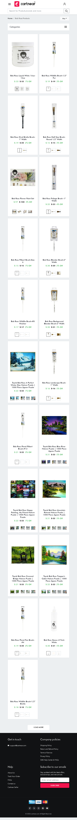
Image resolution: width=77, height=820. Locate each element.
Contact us (11, 786)
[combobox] (64, 18)
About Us (11, 775)
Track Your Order (14, 779)
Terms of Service (46, 755)
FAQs (10, 783)
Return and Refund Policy (49, 752)
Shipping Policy (46, 748)
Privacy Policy (45, 759)
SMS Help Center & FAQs (49, 762)
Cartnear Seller (13, 790)
